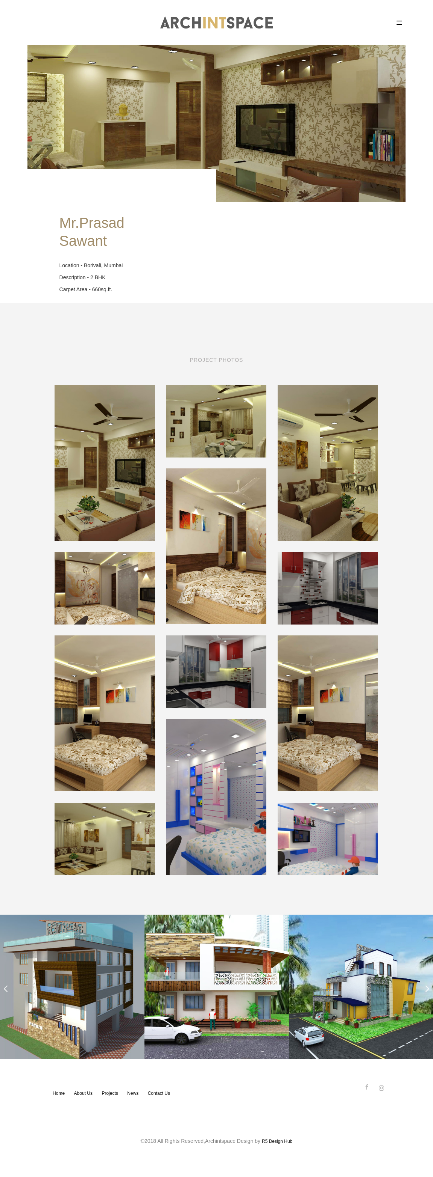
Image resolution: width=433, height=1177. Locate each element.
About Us (83, 1093)
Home (59, 1093)
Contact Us (159, 1093)
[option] (72, 987)
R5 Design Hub (277, 1141)
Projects (110, 1093)
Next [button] (425, 986)
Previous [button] (4, 986)
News (132, 1093)
